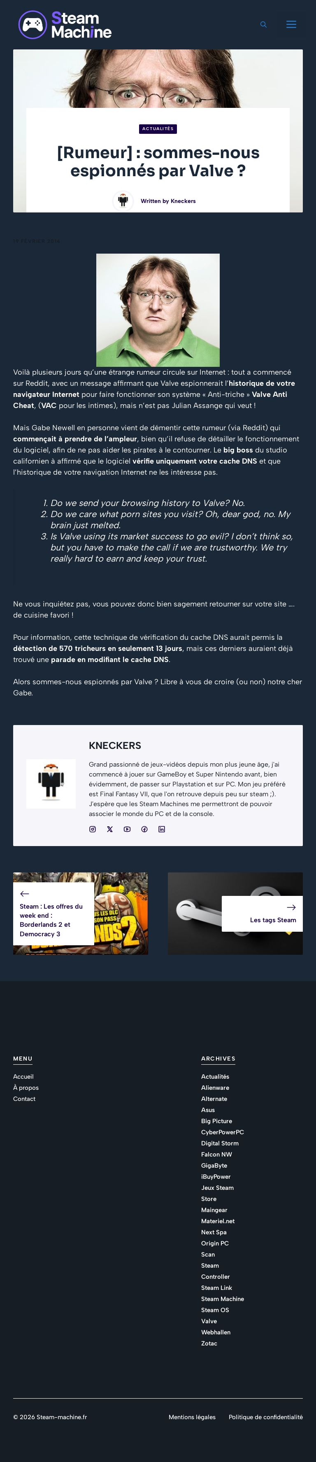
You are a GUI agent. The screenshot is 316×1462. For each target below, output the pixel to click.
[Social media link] (92, 829)
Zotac (209, 1343)
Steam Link (216, 1288)
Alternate (214, 1099)
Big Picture (216, 1121)
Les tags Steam (273, 920)
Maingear (214, 1210)
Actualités (158, 128)
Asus (208, 1110)
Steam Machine (222, 1299)
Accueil (23, 1076)
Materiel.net (218, 1221)
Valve (209, 1321)
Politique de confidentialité (266, 1417)
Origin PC (215, 1243)
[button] (263, 24)
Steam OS (215, 1310)
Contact (24, 1099)
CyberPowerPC (222, 1132)
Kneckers (183, 201)
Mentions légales (192, 1417)
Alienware (215, 1087)
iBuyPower (216, 1176)
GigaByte (214, 1165)
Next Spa (214, 1232)
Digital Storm (220, 1143)
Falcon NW (216, 1154)
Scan (208, 1254)
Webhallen (215, 1332)
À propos (26, 1087)
